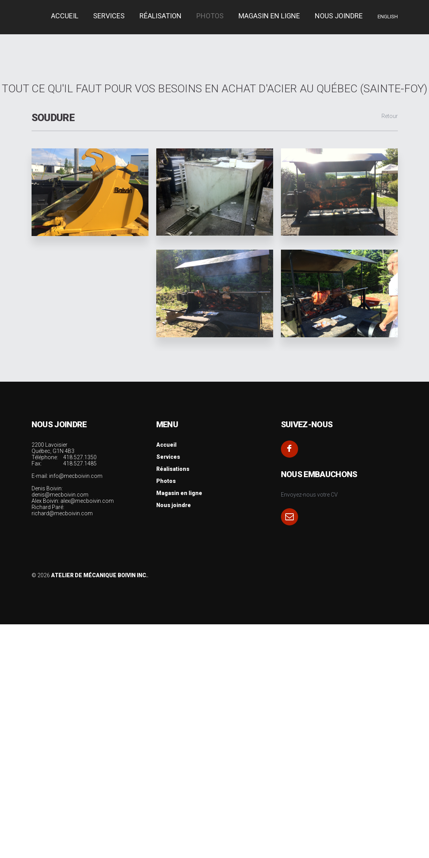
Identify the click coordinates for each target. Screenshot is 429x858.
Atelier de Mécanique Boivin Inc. (99, 575)
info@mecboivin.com (75, 476)
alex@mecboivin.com (87, 501)
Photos (210, 15)
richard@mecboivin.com (62, 513)
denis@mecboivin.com (60, 495)
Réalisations (172, 469)
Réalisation (160, 15)
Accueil (166, 445)
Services (168, 457)
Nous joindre (339, 15)
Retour (389, 116)
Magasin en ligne (269, 15)
